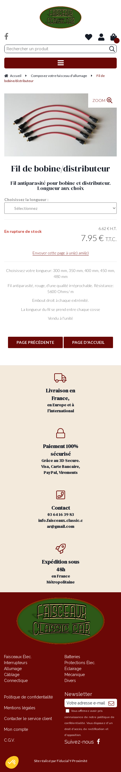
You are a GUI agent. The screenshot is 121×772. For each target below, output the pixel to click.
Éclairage (72, 668)
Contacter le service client (28, 718)
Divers (70, 680)
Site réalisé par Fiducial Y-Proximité (60, 761)
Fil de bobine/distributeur (60, 168)
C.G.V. (9, 740)
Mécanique (74, 674)
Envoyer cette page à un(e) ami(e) (61, 252)
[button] (12, 762)
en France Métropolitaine (60, 564)
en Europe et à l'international (60, 393)
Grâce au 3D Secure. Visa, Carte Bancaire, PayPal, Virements (60, 451)
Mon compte (16, 729)
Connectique (16, 680)
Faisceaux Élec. (18, 656)
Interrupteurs (15, 662)
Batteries (72, 656)
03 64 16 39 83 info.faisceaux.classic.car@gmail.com (60, 509)
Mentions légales (19, 708)
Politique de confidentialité (28, 697)
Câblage (11, 674)
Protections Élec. (79, 662)
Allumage (13, 668)
